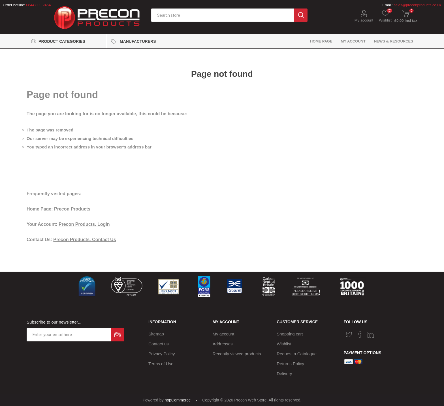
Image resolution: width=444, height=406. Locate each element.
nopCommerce (178, 400)
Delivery (284, 373)
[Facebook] (359, 334)
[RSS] (381, 332)
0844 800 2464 (38, 5)
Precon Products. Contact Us (84, 239)
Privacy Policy (161, 353)
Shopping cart (290, 333)
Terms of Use (160, 363)
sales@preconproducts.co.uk (417, 5)
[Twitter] (349, 334)
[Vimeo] (370, 334)
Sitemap (156, 333)
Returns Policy (290, 363)
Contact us (158, 343)
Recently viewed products (237, 353)
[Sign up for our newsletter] (69, 334)
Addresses (223, 343)
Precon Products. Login (84, 224)
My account (364, 20)
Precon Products (72, 209)
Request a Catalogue (297, 353)
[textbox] (222, 15)
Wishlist (284, 343)
